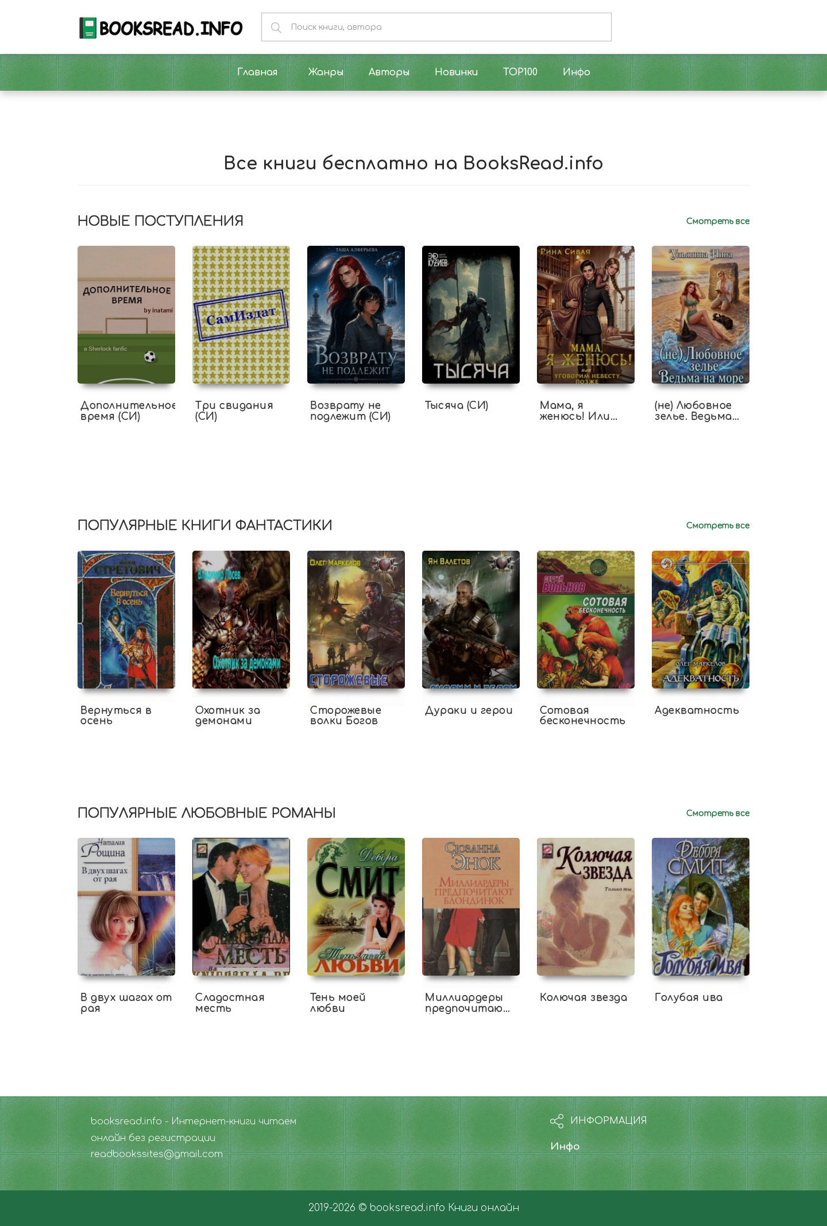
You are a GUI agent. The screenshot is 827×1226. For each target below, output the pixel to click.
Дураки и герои (469, 710)
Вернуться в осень (116, 716)
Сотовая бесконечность (583, 716)
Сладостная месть (230, 1003)
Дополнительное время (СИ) (128, 411)
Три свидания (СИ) (234, 411)
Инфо (565, 1146)
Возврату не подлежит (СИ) (350, 411)
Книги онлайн (483, 1207)
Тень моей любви (338, 1003)
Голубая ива (689, 997)
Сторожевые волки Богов (345, 716)
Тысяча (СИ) (457, 405)
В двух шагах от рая (126, 1003)
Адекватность (697, 710)
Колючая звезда (583, 997)
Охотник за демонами (227, 716)
